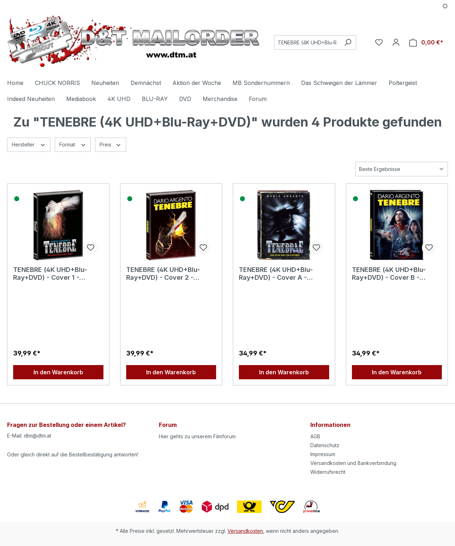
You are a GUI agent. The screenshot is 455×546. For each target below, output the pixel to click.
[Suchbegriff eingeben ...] (307, 42)
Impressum (322, 454)
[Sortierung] (401, 169)
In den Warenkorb (58, 372)
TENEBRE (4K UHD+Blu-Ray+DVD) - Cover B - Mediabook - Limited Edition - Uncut (396, 274)
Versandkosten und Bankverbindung (353, 463)
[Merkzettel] (378, 42)
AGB (315, 436)
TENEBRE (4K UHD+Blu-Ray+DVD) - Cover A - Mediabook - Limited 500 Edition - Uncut (278, 274)
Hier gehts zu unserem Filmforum (197, 436)
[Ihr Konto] (396, 42)
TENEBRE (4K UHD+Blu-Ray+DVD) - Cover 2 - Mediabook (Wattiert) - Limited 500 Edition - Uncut (169, 274)
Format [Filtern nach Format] (72, 144)
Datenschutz (324, 445)
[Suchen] (347, 42)
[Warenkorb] (426, 42)
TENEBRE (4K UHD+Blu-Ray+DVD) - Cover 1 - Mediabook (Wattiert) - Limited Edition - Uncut (50, 274)
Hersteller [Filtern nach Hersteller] (29, 144)
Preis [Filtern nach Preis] (111, 144)
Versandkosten (245, 531)
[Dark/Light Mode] (445, 6)
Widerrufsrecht (328, 472)
